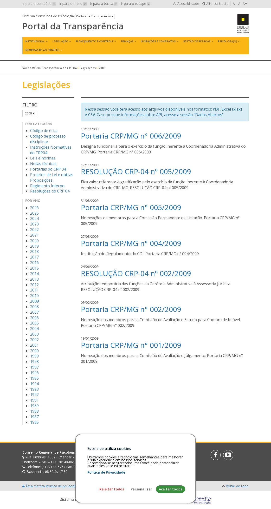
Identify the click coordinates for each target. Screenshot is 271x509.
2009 (30, 113)
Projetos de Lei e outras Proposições (51, 177)
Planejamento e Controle (95, 41)
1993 (34, 389)
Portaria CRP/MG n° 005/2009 (131, 207)
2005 (34, 323)
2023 (34, 224)
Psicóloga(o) (227, 41)
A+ (245, 3)
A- (234, 3)
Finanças (127, 41)
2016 (34, 262)
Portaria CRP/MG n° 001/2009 (131, 345)
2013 (34, 279)
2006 (34, 317)
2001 (34, 345)
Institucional (35, 41)
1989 (34, 405)
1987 (34, 416)
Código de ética (44, 130)
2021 (34, 235)
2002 (34, 339)
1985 (34, 422)
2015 (34, 268)
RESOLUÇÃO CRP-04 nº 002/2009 (136, 273)
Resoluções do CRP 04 (50, 191)
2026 (34, 207)
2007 (34, 312)
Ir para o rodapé (135, 3)
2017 (34, 257)
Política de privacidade (63, 486)
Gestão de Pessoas (197, 41)
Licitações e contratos (158, 41)
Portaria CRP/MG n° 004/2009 (131, 243)
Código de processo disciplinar (48, 138)
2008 (34, 306)
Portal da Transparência (72, 26)
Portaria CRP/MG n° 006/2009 (131, 136)
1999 (34, 356)
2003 (34, 334)
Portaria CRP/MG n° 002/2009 (131, 309)
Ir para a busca (103, 3)
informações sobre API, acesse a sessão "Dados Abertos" (172, 114)
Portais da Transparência (94, 16)
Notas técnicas (43, 163)
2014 (34, 273)
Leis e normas (42, 158)
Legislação (60, 41)
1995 (34, 378)
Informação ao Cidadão (42, 50)
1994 (34, 383)
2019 (34, 246)
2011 (34, 290)
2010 (34, 295)
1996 (34, 372)
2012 (34, 284)
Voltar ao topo (237, 486)
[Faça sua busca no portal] (150, 454)
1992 (34, 394)
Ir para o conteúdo (39, 3)
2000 (34, 350)
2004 (34, 328)
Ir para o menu (73, 3)
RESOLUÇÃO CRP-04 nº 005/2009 (136, 171)
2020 (34, 240)
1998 (34, 361)
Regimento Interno (47, 185)
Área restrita (34, 486)
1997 (34, 367)
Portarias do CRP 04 (48, 169)
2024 (34, 218)
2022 (34, 229)
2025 (34, 213)
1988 (34, 411)
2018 (34, 251)
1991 (34, 400)
